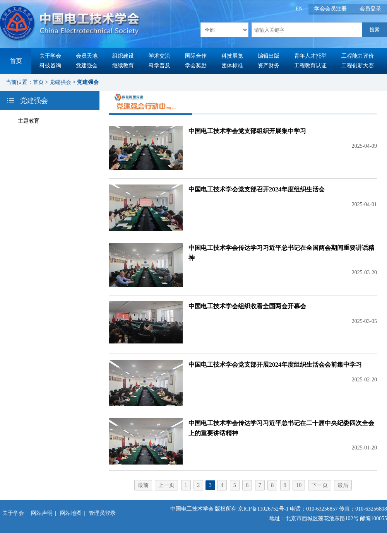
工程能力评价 (357, 56)
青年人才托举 (310, 56)
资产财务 (268, 65)
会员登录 (370, 9)
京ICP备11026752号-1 (263, 509)
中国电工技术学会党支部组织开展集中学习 (247, 131)
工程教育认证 (310, 65)
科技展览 (232, 56)
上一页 (166, 485)
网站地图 (71, 513)
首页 (16, 61)
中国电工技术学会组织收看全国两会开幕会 (247, 306)
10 (298, 485)
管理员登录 (102, 513)
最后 (342, 485)
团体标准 (232, 65)
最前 (143, 485)
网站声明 (42, 513)
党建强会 (87, 65)
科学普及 (159, 65)
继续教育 (123, 65)
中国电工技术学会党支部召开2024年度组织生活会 (256, 189)
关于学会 (50, 56)
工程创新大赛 (357, 65)
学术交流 (159, 56)
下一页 (320, 485)
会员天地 (87, 56)
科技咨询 (50, 65)
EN (299, 9)
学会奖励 (196, 65)
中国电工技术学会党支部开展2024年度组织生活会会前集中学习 (275, 364)
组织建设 (123, 56)
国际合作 (196, 56)
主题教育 (28, 121)
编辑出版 (268, 56)
